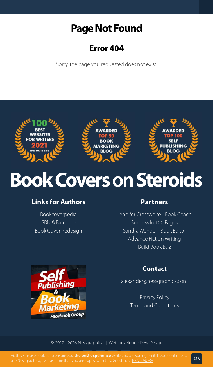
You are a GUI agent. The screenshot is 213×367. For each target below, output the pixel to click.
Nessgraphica (31, 7)
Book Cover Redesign (58, 231)
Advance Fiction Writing (154, 239)
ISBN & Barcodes (58, 223)
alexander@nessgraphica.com (154, 281)
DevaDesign (151, 343)
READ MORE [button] (142, 361)
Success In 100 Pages (154, 223)
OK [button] (197, 358)
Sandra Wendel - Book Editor (154, 231)
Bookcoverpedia (58, 215)
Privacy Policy (154, 298)
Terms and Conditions (154, 306)
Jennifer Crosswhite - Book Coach (154, 215)
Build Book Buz (154, 247)
